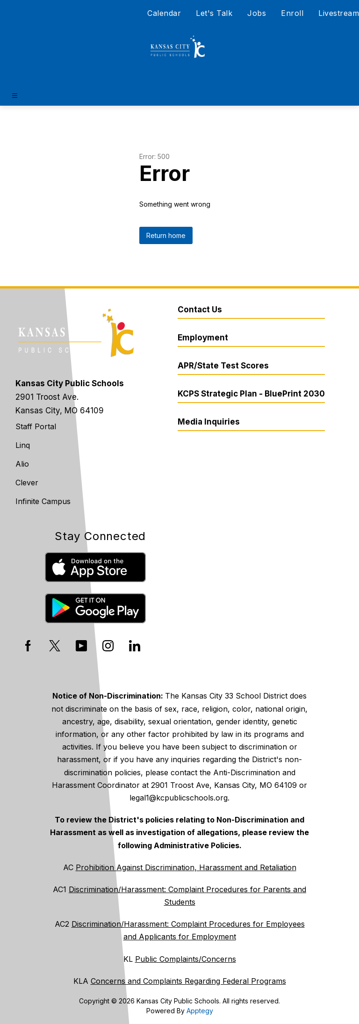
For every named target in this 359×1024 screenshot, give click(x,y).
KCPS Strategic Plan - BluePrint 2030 (251, 393)
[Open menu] (14, 95)
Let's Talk (214, 13)
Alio (22, 464)
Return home (166, 235)
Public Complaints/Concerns (185, 959)
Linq (22, 445)
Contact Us (200, 309)
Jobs (256, 13)
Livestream (338, 13)
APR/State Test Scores (223, 365)
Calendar (164, 13)
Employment (203, 337)
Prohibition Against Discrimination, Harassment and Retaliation (186, 867)
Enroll (292, 13)
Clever (26, 482)
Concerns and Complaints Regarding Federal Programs (188, 981)
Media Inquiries (209, 421)
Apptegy (200, 1011)
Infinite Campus (43, 501)
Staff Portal (35, 426)
